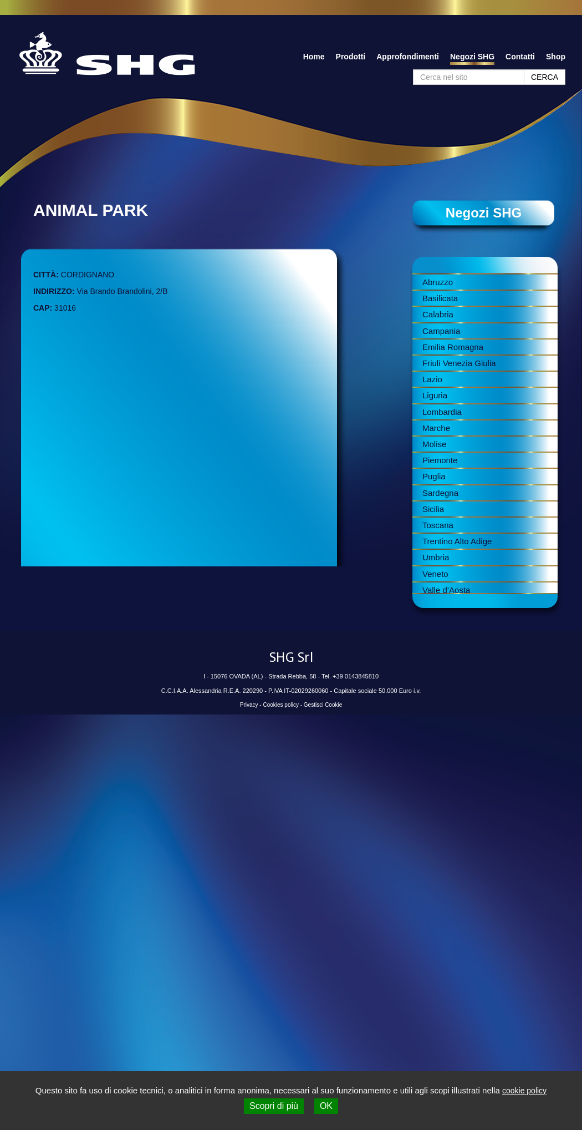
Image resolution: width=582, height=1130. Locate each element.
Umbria (435, 557)
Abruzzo (437, 282)
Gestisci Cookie (323, 705)
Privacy (249, 705)
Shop (555, 56)
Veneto (435, 574)
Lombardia (442, 412)
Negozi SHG (472, 56)
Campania (441, 331)
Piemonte (439, 460)
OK (326, 1106)
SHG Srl (291, 657)
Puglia (434, 476)
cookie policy (524, 1090)
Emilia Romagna (452, 347)
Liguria (434, 395)
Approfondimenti (407, 56)
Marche (436, 428)
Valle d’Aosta (446, 590)
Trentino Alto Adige (457, 541)
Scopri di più (273, 1106)
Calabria (437, 314)
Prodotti (351, 56)
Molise (434, 444)
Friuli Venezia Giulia (459, 363)
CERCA (544, 77)
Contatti (520, 56)
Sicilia (433, 509)
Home (314, 56)
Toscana (437, 525)
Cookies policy (280, 705)
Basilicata (440, 298)
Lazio (432, 379)
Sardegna (440, 493)
